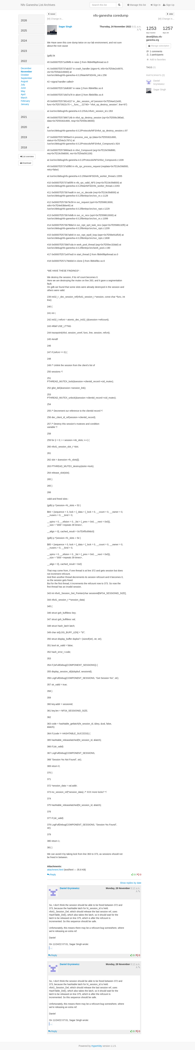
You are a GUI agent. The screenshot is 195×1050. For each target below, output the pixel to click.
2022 (24, 61)
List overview (27, 156)
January (25, 104)
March (24, 97)
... (51, 947)
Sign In (155, 5)
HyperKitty (96, 1046)
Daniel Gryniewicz (69, 888)
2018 (24, 147)
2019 (24, 137)
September (26, 78)
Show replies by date (130, 883)
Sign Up (168, 5)
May (23, 91)
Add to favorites (156, 59)
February (25, 101)
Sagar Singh (65, 26)
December (26, 68)
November (26, 71)
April (23, 94)
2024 (24, 40)
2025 (24, 30)
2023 (24, 51)
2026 (24, 20)
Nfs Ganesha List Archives (38, 5)
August (24, 81)
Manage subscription (158, 46)
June (23, 88)
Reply (51, 874)
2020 (24, 127)
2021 (24, 117)
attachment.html (55, 869)
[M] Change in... (55, 18)
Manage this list (136, 5)
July (23, 84)
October (25, 75)
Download (25, 163)
